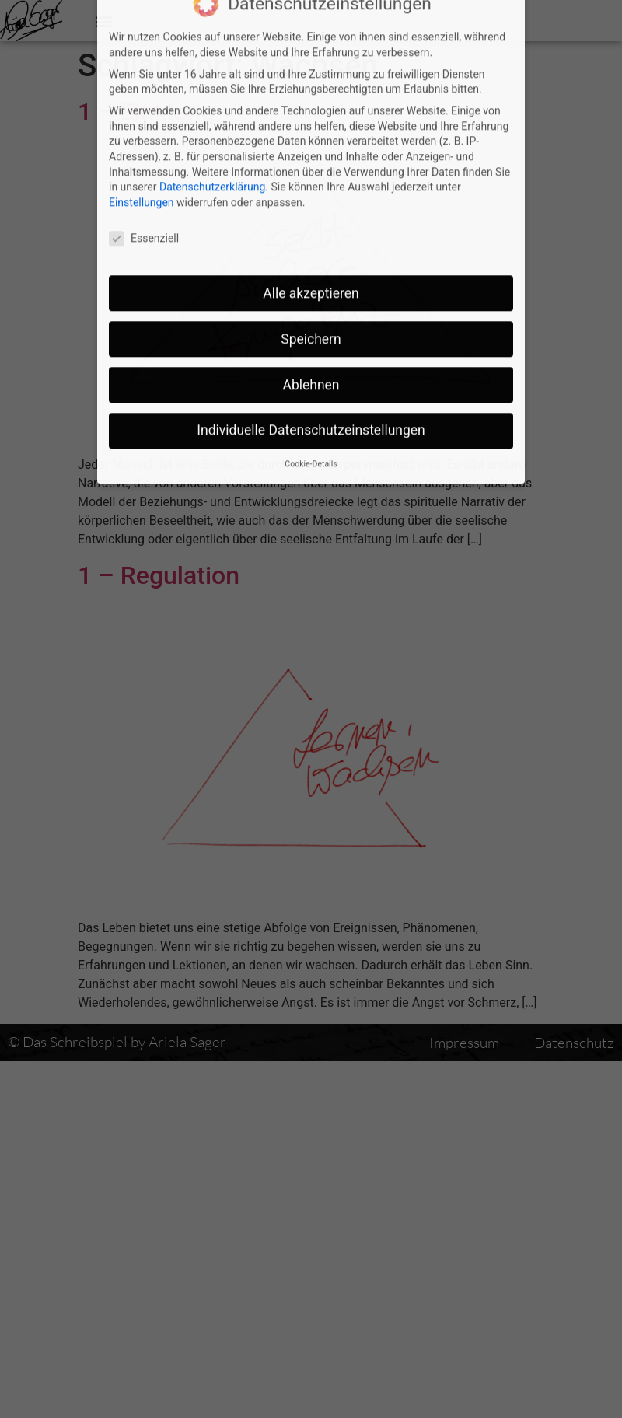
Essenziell (144, 176)
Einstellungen (141, 140)
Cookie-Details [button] (311, 403)
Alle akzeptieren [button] (311, 231)
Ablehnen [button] (310, 323)
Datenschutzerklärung (212, 126)
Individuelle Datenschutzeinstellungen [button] (311, 369)
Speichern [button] (311, 277)
